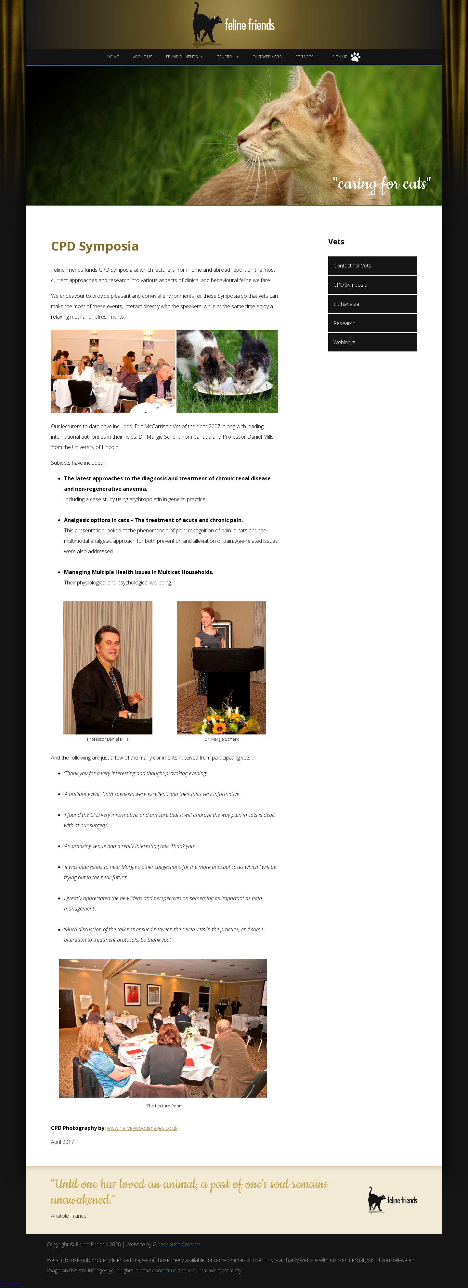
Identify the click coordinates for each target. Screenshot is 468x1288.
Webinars (344, 342)
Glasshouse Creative (177, 1244)
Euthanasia (346, 304)
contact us (164, 1270)
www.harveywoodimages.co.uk (142, 1127)
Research (344, 323)
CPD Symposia (350, 284)
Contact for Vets (352, 265)
